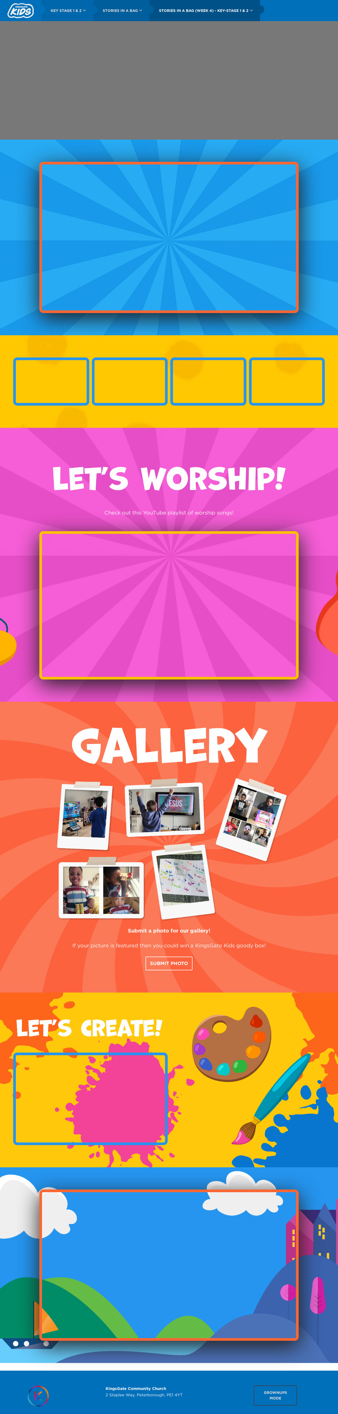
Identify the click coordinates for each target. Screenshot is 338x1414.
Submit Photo (169, 963)
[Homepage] (38, 1396)
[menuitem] (20, 10)
